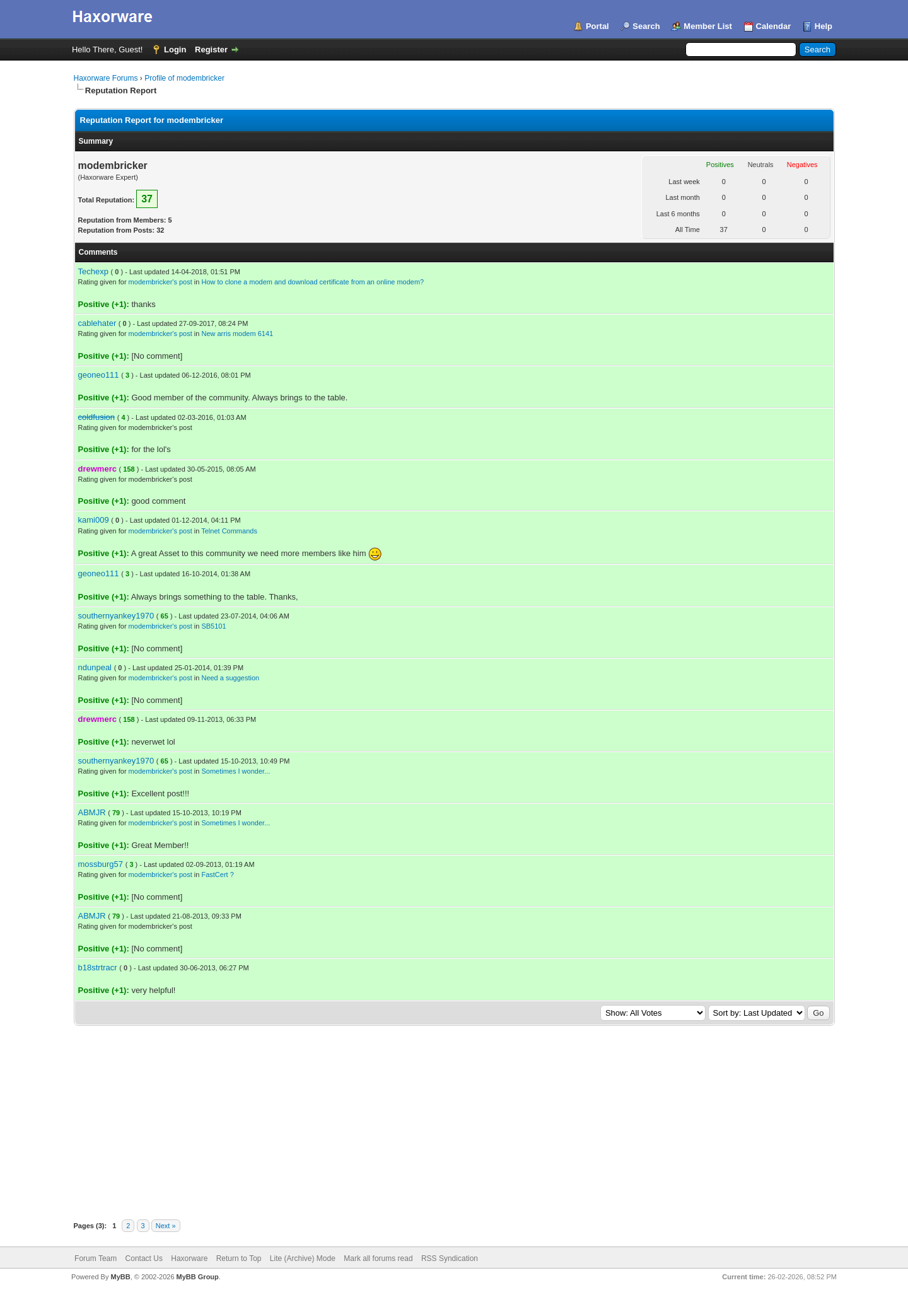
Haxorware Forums (106, 78)
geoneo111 (98, 375)
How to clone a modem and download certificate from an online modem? (312, 282)
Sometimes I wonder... (235, 771)
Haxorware (189, 1258)
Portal (597, 26)
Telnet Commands (229, 531)
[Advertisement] (454, 1120)
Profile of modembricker (184, 78)
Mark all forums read (378, 1258)
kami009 (93, 520)
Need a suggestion (230, 678)
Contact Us (144, 1258)
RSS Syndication (449, 1258)
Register (211, 49)
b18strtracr (97, 967)
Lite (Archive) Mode (302, 1258)
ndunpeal (95, 667)
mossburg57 (101, 864)
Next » (166, 1225)
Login (175, 49)
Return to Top (239, 1258)
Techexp (93, 271)
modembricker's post (160, 282)
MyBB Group (198, 1277)
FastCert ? (217, 874)
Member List (708, 26)
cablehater (97, 323)
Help (823, 26)
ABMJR (92, 812)
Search (646, 26)
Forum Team (95, 1258)
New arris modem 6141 (237, 333)
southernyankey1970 (116, 615)
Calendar (773, 26)
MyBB (120, 1277)
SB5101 (213, 626)
